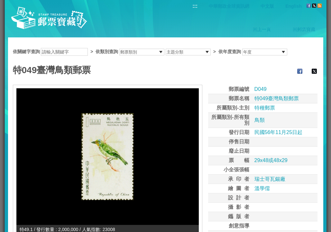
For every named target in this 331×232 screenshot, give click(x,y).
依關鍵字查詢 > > (150, 51)
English (293, 6)
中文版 (267, 6)
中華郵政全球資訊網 (229, 6)
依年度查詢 (229, 51)
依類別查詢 (107, 51)
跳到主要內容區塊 (3, 3)
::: (195, 6)
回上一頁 (262, 29)
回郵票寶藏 (304, 29)
